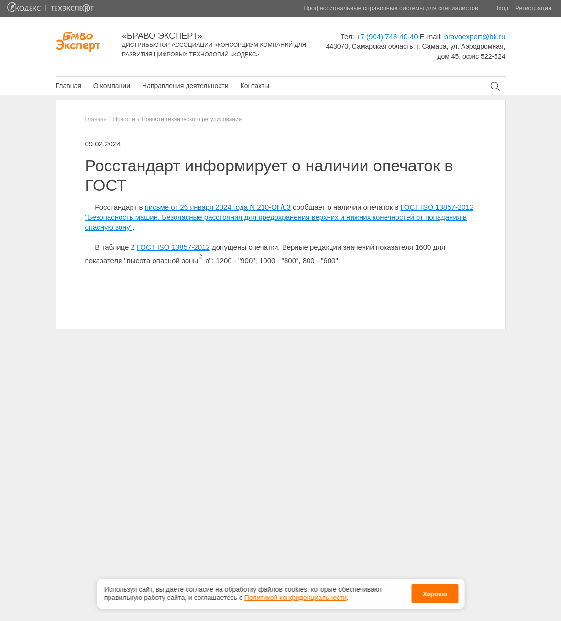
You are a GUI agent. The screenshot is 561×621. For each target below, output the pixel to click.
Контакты (254, 85)
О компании (111, 85)
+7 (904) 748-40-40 (387, 37)
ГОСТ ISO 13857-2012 (173, 247)
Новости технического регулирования (192, 119)
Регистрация (533, 7)
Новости (124, 119)
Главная (68, 85)
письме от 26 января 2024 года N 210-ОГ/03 (218, 207)
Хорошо (435, 592)
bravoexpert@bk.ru (475, 37)
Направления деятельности (185, 85)
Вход (501, 7)
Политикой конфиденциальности (295, 595)
